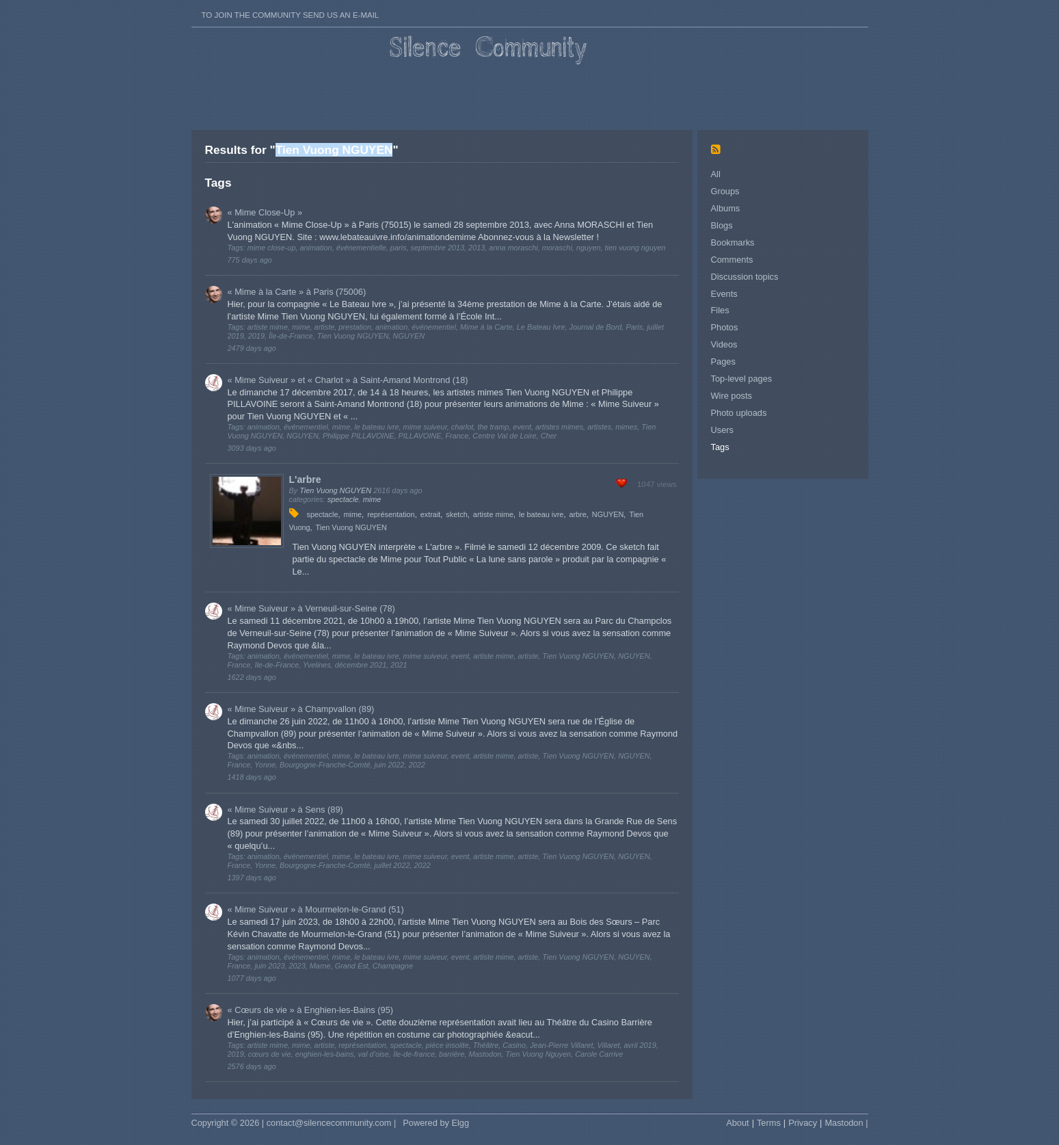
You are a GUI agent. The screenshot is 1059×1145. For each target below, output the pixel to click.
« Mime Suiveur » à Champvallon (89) (301, 709)
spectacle (343, 499)
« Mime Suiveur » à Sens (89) (285, 809)
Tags (720, 447)
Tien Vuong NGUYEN (335, 490)
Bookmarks (733, 242)
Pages (723, 361)
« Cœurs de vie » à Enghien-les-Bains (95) (311, 1010)
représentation (391, 514)
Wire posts (731, 396)
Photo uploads (739, 413)
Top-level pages (742, 378)
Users (722, 430)
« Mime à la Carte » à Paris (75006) (297, 292)
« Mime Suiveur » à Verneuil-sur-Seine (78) (311, 608)
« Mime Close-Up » (265, 212)
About (737, 1123)
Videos (724, 344)
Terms (769, 1123)
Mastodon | (846, 1123)
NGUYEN (608, 514)
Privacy (802, 1123)
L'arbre (305, 479)
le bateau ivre (541, 514)
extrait (430, 514)
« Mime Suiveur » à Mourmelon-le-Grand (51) (316, 909)
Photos (724, 327)
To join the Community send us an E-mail (290, 15)
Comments (732, 259)
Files (720, 310)
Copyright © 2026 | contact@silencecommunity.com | (294, 1123)
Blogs (722, 225)
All (716, 174)
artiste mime (493, 514)
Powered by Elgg (436, 1123)
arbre (577, 514)
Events (724, 294)
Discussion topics (745, 277)
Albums (725, 208)
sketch (456, 514)
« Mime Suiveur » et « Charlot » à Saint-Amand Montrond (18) (348, 380)
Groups (725, 191)
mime (372, 499)
